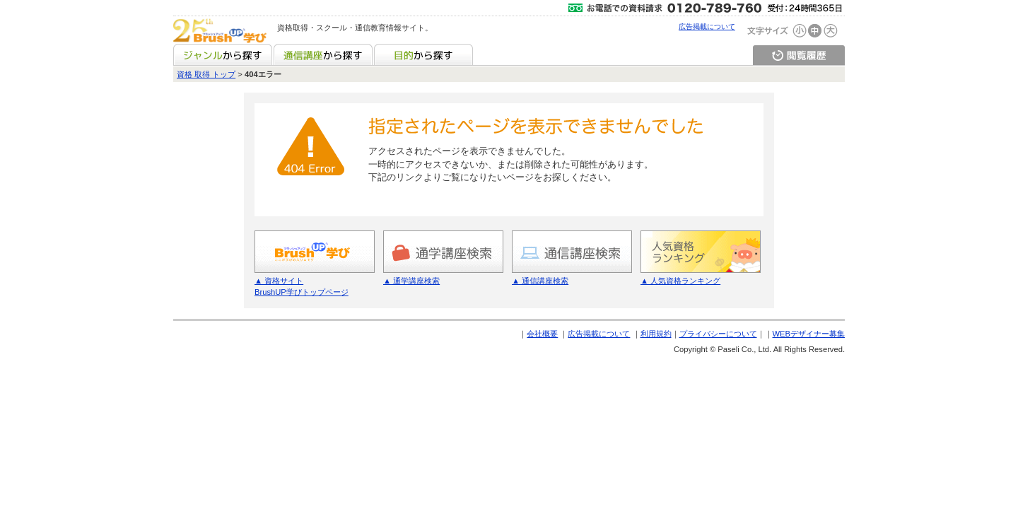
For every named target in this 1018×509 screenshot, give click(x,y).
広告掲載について (707, 26)
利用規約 (656, 333)
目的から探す (423, 54)
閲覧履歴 (799, 54)
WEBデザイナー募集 (809, 333)
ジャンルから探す (222, 54)
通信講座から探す (323, 54)
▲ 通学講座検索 (411, 280)
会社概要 (542, 333)
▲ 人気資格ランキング (680, 280)
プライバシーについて (718, 333)
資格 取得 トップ (206, 74)
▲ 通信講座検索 (540, 280)
